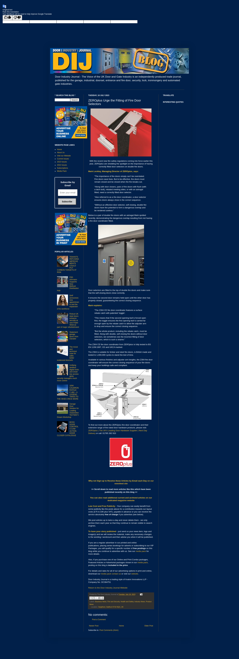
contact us (116, 574)
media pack (141, 551)
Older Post (148, 626)
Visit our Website (64, 156)
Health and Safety (127, 601)
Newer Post (93, 626)
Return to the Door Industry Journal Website (107, 588)
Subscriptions (62, 168)
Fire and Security (113, 601)
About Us (60, 152)
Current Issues (63, 159)
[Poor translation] (17, 17)
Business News (101, 601)
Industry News (139, 601)
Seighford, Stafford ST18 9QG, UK (110, 607)
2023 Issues (62, 162)
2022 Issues (62, 165)
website (134, 574)
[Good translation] (7, 17)
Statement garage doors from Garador (74, 335)
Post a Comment (99, 619)
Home (121, 626)
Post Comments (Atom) (108, 630)
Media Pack (62, 171)
